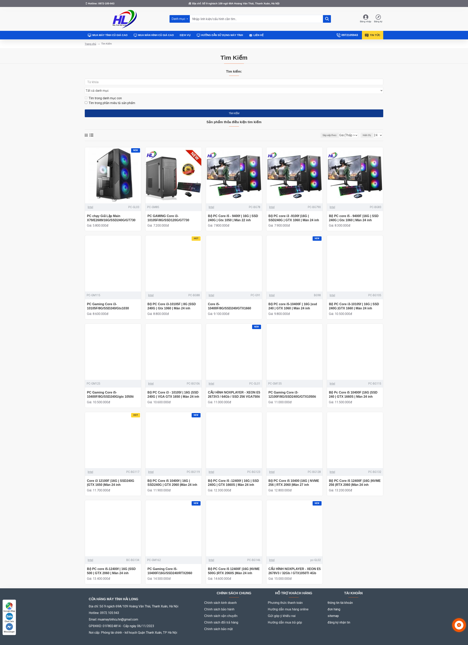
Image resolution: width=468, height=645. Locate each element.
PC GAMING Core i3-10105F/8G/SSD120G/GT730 (168, 210)
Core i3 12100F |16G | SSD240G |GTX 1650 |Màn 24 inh (110, 475)
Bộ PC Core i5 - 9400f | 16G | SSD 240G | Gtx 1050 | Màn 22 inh (233, 210)
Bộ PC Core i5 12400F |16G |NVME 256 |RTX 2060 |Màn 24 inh (355, 475)
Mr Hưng (133, 639)
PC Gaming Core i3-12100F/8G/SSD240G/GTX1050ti (292, 387)
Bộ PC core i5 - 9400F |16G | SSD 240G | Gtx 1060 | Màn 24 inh (353, 210)
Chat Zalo (9, 618)
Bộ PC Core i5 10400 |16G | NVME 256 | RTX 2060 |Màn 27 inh (293, 475)
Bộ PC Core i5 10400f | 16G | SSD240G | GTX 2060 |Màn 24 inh (172, 475)
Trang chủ (90, 43)
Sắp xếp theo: (322, 127)
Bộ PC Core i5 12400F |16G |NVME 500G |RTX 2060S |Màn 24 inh (234, 563)
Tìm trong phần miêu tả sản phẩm (110, 95)
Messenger (9, 628)
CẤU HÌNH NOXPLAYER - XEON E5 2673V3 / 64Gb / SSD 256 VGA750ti (234, 387)
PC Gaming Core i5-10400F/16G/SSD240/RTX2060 (169, 563)
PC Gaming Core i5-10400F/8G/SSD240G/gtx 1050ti (110, 387)
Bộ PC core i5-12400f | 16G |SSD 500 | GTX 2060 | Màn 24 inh (111, 563)
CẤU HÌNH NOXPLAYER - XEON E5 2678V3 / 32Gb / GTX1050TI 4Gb (294, 563)
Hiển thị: (368, 127)
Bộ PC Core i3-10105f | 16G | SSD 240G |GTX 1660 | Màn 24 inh (354, 298)
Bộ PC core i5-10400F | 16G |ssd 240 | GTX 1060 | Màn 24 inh (292, 298)
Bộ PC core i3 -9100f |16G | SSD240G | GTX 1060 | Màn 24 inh (293, 210)
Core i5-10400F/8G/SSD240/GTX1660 (229, 298)
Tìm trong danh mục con (103, 91)
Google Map (9, 607)
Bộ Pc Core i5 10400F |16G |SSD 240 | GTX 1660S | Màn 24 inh (353, 387)
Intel (90, 199)
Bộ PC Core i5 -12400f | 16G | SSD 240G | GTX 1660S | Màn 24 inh (233, 475)
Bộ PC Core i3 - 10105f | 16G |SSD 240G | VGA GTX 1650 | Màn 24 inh (173, 387)
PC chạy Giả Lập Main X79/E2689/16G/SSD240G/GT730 (111, 210)
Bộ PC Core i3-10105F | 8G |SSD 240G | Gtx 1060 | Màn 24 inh (171, 298)
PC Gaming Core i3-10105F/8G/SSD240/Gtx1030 (108, 298)
